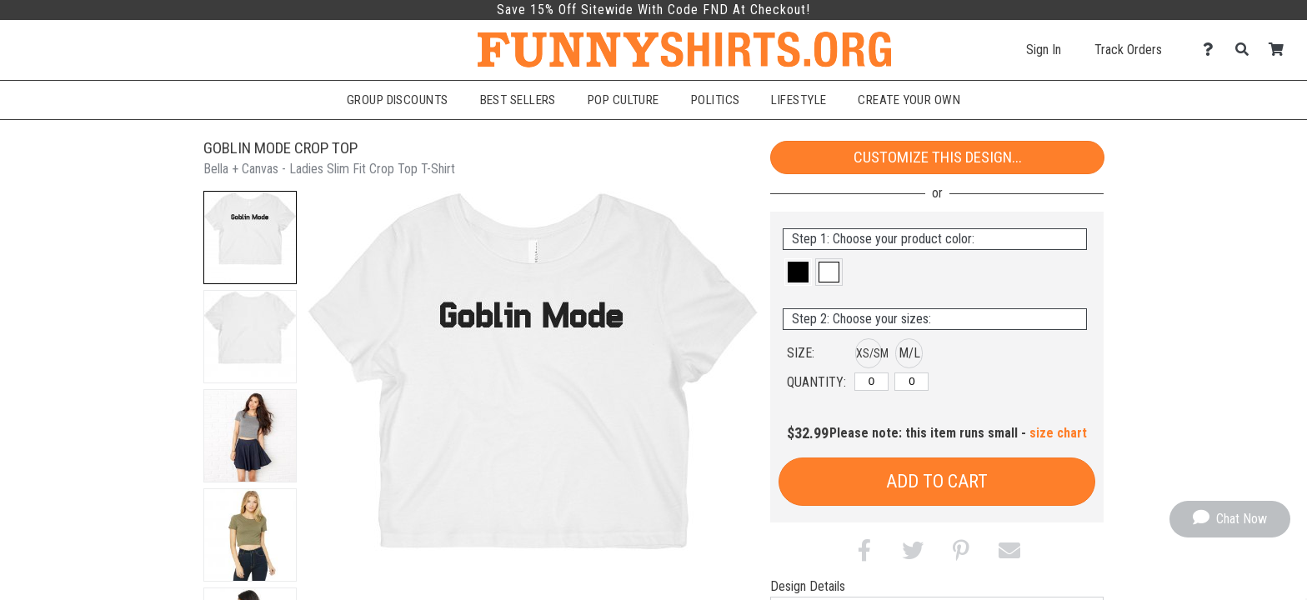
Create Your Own (909, 100)
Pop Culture (623, 100)
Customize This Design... (938, 157)
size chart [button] (1058, 433)
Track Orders (1128, 50)
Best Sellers (518, 100)
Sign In (1043, 50)
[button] (250, 237)
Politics (715, 100)
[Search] (1246, 49)
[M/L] (911, 381)
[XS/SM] (871, 381)
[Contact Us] (1212, 49)
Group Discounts (397, 100)
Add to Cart (937, 481)
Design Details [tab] (807, 586)
